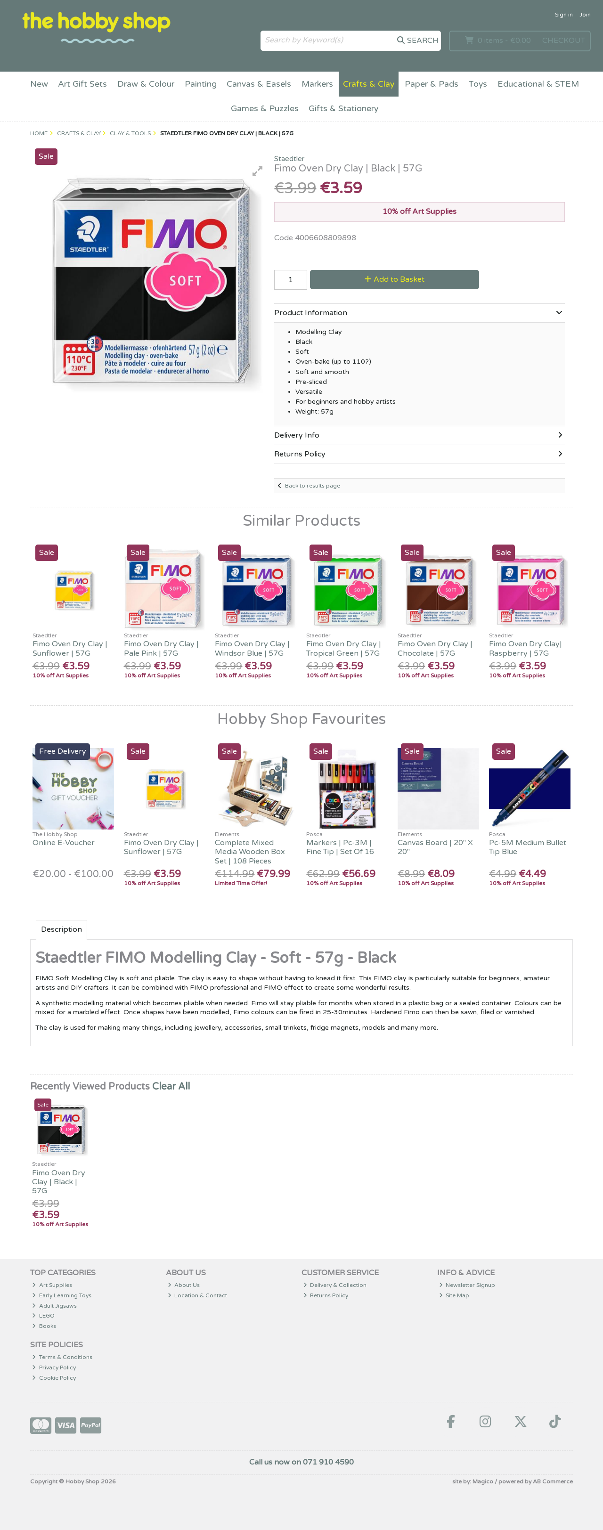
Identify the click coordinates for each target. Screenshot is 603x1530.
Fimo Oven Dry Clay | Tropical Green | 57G (343, 648)
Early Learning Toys (61, 1295)
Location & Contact (198, 1295)
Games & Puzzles (265, 109)
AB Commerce (553, 1481)
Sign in (564, 14)
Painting (201, 84)
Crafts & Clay (368, 84)
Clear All (171, 1086)
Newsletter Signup (467, 1285)
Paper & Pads (431, 84)
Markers (317, 84)
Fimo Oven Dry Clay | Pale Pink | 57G (161, 648)
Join (585, 14)
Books (44, 1326)
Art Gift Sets (82, 84)
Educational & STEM (538, 84)
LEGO (43, 1315)
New (39, 84)
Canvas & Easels (259, 84)
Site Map (454, 1295)
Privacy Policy (54, 1367)
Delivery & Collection (335, 1285)
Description (61, 929)
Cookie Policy (54, 1378)
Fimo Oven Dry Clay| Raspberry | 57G (525, 648)
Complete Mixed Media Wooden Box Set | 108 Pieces (250, 851)
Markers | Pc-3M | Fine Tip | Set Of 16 (340, 847)
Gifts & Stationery (343, 109)
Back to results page (312, 485)
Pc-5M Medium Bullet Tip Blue (527, 847)
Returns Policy (326, 1295)
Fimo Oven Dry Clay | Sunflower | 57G (70, 648)
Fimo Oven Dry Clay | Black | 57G (58, 1182)
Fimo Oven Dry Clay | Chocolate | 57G (435, 648)
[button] (257, 171)
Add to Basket (394, 279)
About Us (184, 1285)
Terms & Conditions (62, 1357)
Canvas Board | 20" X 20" (435, 847)
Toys (477, 84)
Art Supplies (52, 1285)
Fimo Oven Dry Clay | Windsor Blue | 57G (252, 648)
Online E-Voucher (64, 842)
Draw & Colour (145, 84)
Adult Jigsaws (54, 1305)
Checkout (563, 40)
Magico (483, 1481)
